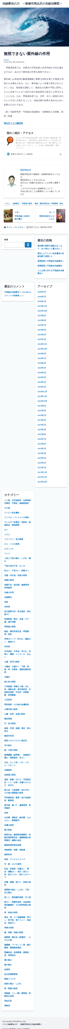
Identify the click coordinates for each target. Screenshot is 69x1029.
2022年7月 (42, 439)
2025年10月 (42, 311)
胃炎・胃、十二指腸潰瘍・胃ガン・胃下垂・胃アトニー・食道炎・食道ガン (17, 920)
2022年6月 (42, 444)
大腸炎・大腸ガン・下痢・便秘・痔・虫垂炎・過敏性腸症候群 (17, 669)
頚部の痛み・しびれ (12, 984)
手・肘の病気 (10, 723)
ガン (6, 530)
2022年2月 (42, 463)
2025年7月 (42, 325)
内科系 (7, 607)
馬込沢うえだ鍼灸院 (13, 123)
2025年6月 (42, 330)
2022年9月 (42, 430)
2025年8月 (42, 320)
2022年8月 (42, 434)
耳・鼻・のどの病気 (12, 864)
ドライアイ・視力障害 (13, 539)
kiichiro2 (6, 60)
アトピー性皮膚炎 (11, 513)
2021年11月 (42, 477)
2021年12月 (42, 472)
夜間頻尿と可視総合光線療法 (50, 266)
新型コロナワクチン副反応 (15, 741)
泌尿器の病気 (10, 775)
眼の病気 (8, 830)
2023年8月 (42, 406)
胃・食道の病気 (11, 912)
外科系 (7, 647)
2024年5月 (42, 368)
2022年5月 (42, 449)
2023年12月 (42, 392)
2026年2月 (42, 297)
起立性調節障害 (11, 974)
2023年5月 (42, 415)
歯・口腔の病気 (11, 750)
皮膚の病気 (9, 825)
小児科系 (8, 700)
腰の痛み (8, 960)
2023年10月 (42, 401)
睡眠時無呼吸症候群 (12, 845)
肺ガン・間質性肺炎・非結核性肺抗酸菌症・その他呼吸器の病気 (17, 905)
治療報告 (8, 770)
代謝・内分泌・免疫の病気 (15, 575)
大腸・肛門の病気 (11, 662)
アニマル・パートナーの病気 (16, 517)
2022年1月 (42, 468)
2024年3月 (42, 377)
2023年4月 (42, 420)
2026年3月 (42, 292)
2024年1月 (42, 387)
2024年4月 (42, 373)
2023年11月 (42, 396)
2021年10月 (42, 482)
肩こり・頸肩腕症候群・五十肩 (17, 897)
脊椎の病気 (9, 928)
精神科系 (8, 855)
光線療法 (16, 203)
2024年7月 (42, 358)
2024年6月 (42, 363)
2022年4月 (42, 453)
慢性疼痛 (8, 719)
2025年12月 (42, 306)
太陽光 (7, 677)
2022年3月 (42, 458)
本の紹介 (8, 745)
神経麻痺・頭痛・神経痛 (14, 850)
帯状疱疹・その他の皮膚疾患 (16, 704)
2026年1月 (42, 301)
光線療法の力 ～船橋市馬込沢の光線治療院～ (32, 3)
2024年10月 (42, 349)
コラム (7, 203)
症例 (6, 813)
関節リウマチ (10, 979)
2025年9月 (42, 316)
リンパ (7, 553)
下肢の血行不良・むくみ (14, 566)
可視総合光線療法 (11, 292)
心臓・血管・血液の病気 (14, 714)
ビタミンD (8, 549)
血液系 (7, 969)
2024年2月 (42, 382)
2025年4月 (42, 335)
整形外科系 (9, 736)
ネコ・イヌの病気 (11, 544)
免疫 (6, 602)
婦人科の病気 (10, 682)
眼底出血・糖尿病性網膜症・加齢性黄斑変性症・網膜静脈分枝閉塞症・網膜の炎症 (17, 837)
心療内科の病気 (11, 709)
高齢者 (7, 1006)
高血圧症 (8, 1001)
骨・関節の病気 (11, 988)
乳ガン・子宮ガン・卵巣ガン (16, 571)
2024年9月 (42, 354)
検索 (6, 240)
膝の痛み (8, 965)
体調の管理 (9, 580)
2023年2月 (42, 425)
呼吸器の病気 (27, 203)
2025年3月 (42, 339)
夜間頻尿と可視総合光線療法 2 (51, 261)
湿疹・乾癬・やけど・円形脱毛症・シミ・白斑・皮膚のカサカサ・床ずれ (17, 782)
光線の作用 (9, 592)
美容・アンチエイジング (14, 859)
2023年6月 (42, 411)
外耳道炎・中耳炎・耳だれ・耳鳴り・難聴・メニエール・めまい (17, 654)
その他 (7, 508)
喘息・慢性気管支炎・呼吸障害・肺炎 (49, 203)
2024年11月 (42, 344)
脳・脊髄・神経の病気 (13, 932)
